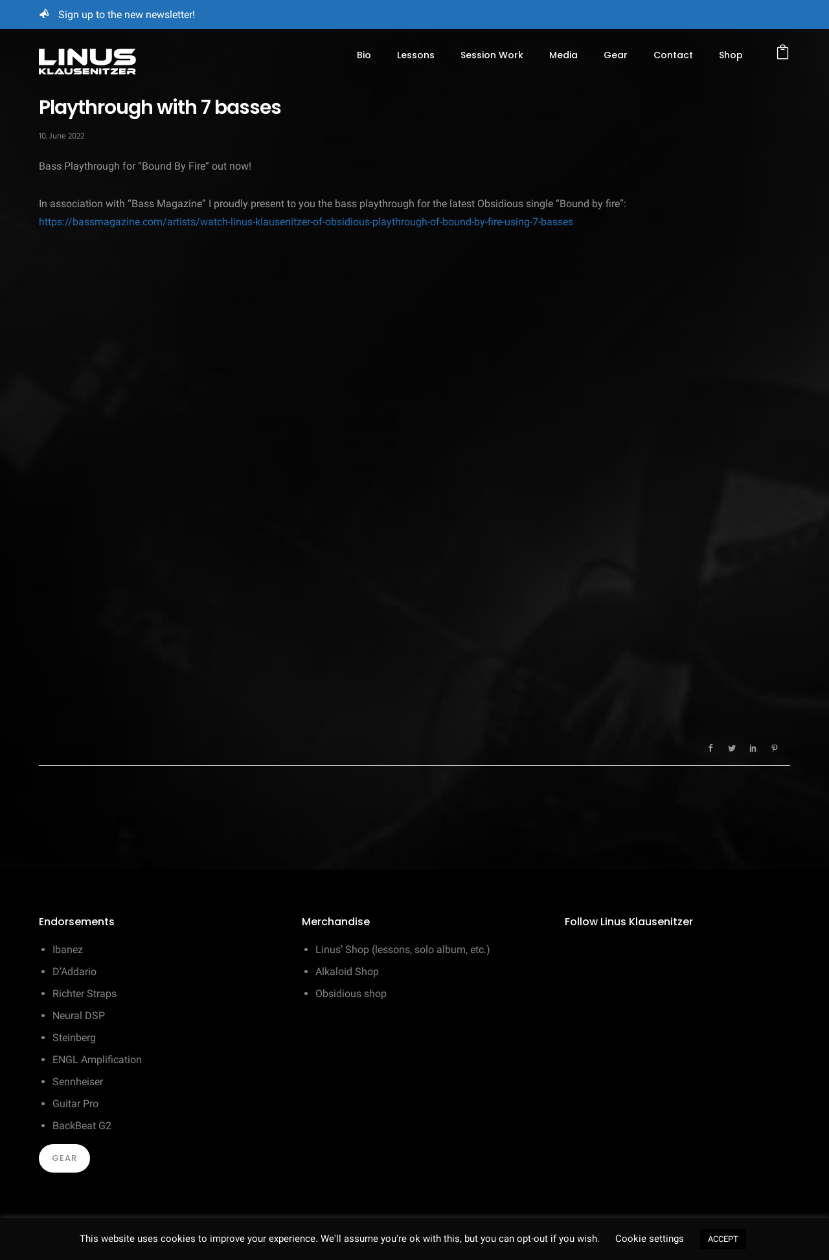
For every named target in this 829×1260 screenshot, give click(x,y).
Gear (616, 55)
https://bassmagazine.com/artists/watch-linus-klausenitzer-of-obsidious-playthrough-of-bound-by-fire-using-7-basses (306, 222)
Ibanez (67, 949)
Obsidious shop (351, 993)
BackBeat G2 (81, 1125)
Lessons (416, 55)
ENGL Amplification (97, 1059)
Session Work (491, 55)
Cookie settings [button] (649, 1238)
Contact (673, 55)
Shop (731, 55)
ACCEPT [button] (723, 1239)
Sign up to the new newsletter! (126, 14)
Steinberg (74, 1037)
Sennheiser (77, 1081)
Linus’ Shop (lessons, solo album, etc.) (402, 949)
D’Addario (74, 971)
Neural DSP (78, 1015)
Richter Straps (84, 993)
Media (563, 55)
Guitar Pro (75, 1103)
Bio (364, 55)
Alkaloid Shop (347, 971)
